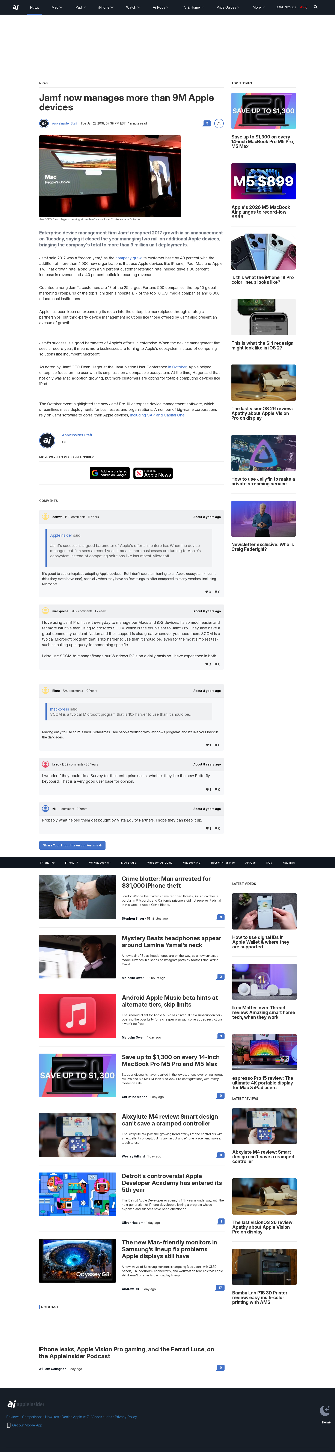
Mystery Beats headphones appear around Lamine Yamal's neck (171, 941)
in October (177, 367)
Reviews (13, 1417)
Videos (96, 1417)
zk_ (55, 809)
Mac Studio (128, 862)
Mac (57, 7)
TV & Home (193, 7)
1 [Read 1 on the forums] (221, 1221)
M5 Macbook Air (100, 862)
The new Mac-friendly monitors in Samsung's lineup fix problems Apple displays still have (169, 1249)
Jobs (108, 1417)
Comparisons (32, 1417)
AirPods (161, 7)
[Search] (316, 7)
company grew (128, 258)
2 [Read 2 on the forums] (221, 976)
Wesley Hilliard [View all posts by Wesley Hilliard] (133, 1156)
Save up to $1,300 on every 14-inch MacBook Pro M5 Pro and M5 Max (171, 1060)
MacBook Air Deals (159, 862)
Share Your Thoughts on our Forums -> (72, 845)
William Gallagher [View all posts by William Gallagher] (52, 1369)
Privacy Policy (126, 1417)
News (34, 7)
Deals (66, 1417)
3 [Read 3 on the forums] (221, 1036)
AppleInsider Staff (64, 123)
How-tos (52, 1417)
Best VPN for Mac (223, 862)
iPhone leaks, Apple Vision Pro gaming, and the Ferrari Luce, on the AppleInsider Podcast (126, 1353)
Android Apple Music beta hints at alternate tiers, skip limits (170, 1001)
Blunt (56, 691)
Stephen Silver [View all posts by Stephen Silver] (133, 918)
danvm (57, 517)
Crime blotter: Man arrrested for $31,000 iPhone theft (166, 882)
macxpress (60, 611)
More (259, 7)
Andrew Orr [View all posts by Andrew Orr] (130, 1289)
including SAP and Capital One (157, 415)
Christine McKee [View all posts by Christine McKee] (134, 1097)
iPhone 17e (47, 862)
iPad (80, 7)
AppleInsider (61, 535)
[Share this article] (219, 123)
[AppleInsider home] (16, 7)
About (207, 517)
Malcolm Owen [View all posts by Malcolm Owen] (133, 978)
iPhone (106, 7)
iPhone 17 (71, 862)
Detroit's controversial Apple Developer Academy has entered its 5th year (172, 1182)
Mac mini (289, 862)
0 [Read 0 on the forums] (221, 917)
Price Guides (228, 7)
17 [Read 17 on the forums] (220, 1287)
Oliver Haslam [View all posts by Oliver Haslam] (132, 1222)
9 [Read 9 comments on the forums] (207, 123)
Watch (133, 7)
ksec (56, 764)
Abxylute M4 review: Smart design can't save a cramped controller (170, 1120)
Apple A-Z (81, 1417)
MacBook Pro (192, 862)
